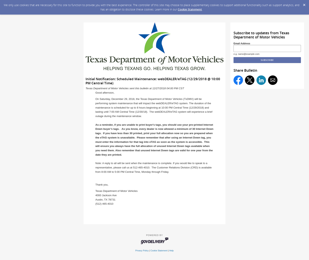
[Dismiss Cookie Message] (304, 3)
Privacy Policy (142, 250)
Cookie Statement (190, 9)
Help (171, 250)
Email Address (242, 43)
